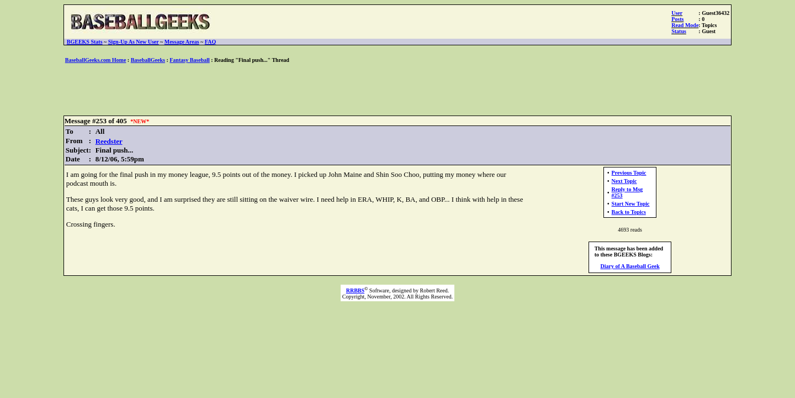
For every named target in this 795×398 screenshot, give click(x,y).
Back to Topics (629, 212)
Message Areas (182, 42)
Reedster (109, 141)
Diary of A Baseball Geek (630, 266)
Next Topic (624, 181)
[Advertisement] (397, 90)
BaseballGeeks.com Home (95, 60)
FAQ (210, 42)
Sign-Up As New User (133, 42)
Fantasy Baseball (189, 60)
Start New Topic (631, 204)
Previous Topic (629, 173)
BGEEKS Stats (85, 42)
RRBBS (355, 290)
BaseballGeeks (148, 60)
